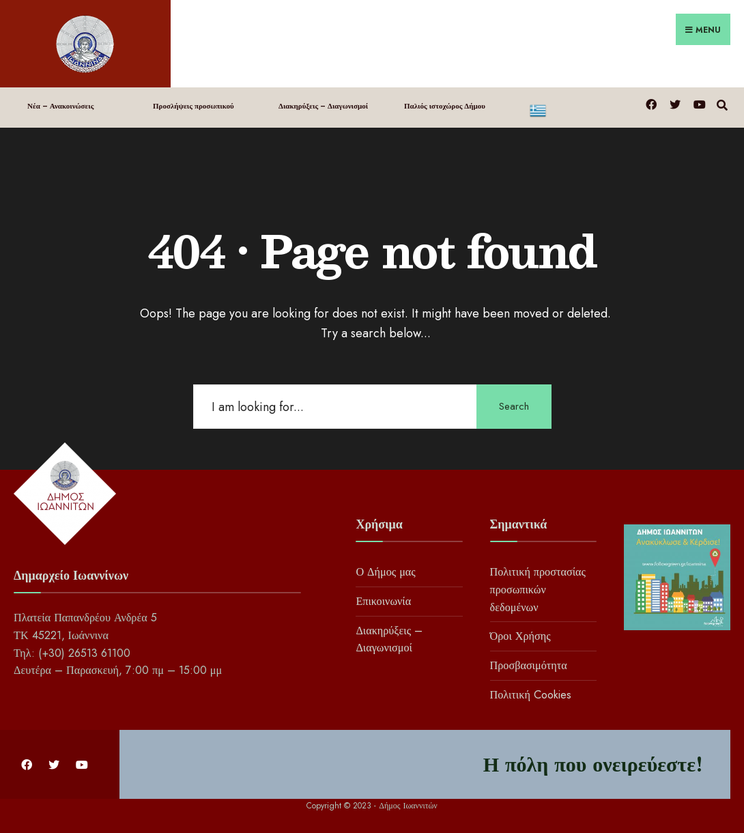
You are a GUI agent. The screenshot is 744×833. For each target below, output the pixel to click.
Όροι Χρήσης (520, 636)
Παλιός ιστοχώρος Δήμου (444, 105)
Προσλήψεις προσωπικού (193, 105)
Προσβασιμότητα (528, 665)
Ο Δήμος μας (385, 572)
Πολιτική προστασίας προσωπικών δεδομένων (538, 589)
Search (514, 406)
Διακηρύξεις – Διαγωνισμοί (323, 105)
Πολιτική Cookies (530, 695)
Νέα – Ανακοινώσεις (60, 105)
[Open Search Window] (722, 103)
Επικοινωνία (383, 601)
